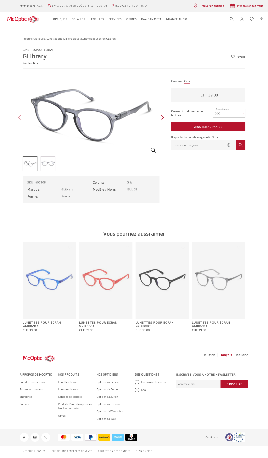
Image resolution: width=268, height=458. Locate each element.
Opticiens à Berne (107, 389)
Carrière (24, 404)
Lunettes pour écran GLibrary (42, 324)
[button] (242, 19)
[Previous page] (20, 117)
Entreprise (26, 396)
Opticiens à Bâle (106, 418)
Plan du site (144, 451)
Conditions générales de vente (72, 451)
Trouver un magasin (31, 389)
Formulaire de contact (151, 382)
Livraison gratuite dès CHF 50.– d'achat (79, 5)
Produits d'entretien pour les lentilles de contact (75, 406)
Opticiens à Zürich (107, 396)
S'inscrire (234, 384)
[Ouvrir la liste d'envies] (252, 19)
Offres (61, 415)
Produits (28, 38)
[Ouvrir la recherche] (232, 19)
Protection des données (114, 451)
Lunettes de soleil (68, 389)
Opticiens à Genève (108, 382)
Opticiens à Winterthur (110, 411)
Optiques (39, 38)
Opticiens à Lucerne (108, 404)
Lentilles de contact (70, 396)
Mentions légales (34, 451)
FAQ (140, 390)
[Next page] (162, 117)
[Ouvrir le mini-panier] (261, 19)
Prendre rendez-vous (32, 382)
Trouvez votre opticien (131, 5)
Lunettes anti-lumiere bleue (63, 38)
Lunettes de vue (67, 382)
